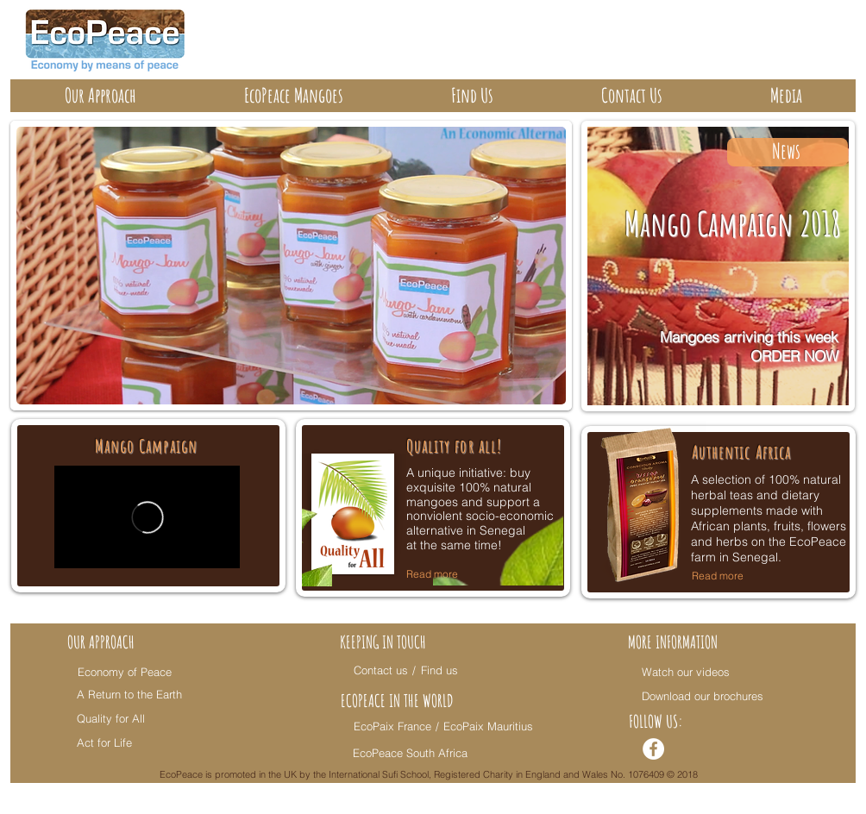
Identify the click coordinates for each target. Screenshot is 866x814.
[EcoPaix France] (393, 726)
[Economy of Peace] (128, 672)
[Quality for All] (128, 718)
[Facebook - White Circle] (653, 749)
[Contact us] (381, 670)
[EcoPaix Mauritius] (488, 726)
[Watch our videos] (686, 672)
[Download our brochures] (704, 696)
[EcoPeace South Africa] (412, 753)
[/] (416, 670)
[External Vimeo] (147, 517)
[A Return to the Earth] (129, 694)
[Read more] (730, 576)
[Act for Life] (128, 742)
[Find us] (442, 670)
